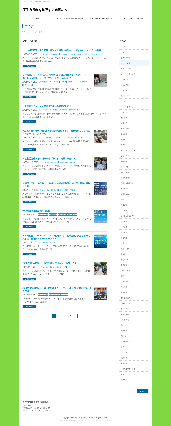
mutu (39, 137)
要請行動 (124, 358)
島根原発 (80, 54)
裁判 (122, 347)
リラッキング (125, 112)
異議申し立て (125, 303)
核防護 (72, 162)
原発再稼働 (63, 54)
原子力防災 (125, 167)
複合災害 (124, 352)
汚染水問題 (62, 214)
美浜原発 (124, 331)
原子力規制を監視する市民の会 (45, 10)
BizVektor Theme (85, 420)
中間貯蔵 (63, 82)
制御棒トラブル (73, 82)
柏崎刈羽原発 (95, 54)
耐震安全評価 (125, 342)
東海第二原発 (125, 260)
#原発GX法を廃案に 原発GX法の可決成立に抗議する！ (49, 263)
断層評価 (124, 243)
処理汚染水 (53, 214)
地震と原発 (125, 189)
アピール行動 (43, 54)
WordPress (73, 420)
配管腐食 (124, 363)
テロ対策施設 (53, 54)
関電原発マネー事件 (128, 369)
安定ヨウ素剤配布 (127, 216)
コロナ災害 (125, 80)
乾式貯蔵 (124, 123)
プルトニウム (79, 137)
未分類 (87, 54)
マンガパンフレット (128, 107)
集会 (122, 374)
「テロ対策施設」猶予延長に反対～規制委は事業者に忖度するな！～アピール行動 (61, 50)
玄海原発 (124, 292)
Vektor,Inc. (98, 420)
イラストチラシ (126, 69)
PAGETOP (142, 391)
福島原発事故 (72, 214)
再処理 (123, 145)
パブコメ (124, 90)
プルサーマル (68, 137)
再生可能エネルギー (128, 150)
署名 (122, 325)
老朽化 (65, 294)
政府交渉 (124, 232)
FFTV (123, 47)
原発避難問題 (63, 110)
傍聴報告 (124, 140)
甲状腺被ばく (125, 298)
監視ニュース (125, 309)
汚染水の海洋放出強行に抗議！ (37, 211)
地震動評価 (125, 194)
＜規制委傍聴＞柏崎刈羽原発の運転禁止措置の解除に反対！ (51, 158)
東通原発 (124, 265)
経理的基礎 (125, 320)
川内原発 (124, 227)
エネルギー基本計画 (128, 74)
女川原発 (72, 54)
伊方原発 (124, 134)
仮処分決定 (125, 129)
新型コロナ (125, 249)
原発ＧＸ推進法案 (55, 267)
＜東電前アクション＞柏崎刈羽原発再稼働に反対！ (46, 106)
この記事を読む (29, 66)
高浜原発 (124, 380)
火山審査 (124, 287)
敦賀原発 (124, 238)
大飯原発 (124, 205)
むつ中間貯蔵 (43, 82)
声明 (64, 267)
